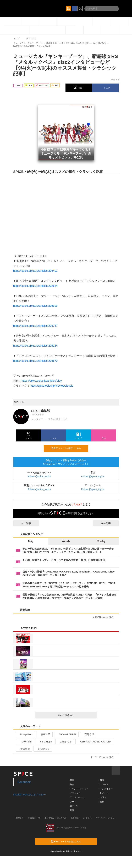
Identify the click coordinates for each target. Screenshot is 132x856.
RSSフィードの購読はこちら (68, 448)
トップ (16, 38)
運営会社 (20, 818)
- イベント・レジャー (79, 789)
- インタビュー (105, 789)
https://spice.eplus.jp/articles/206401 (35, 270)
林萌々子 (44, 734)
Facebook (24, 782)
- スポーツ (73, 806)
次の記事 (109, 523)
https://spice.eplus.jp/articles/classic (51, 385)
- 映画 (71, 810)
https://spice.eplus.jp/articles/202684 (35, 285)
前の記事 (23, 523)
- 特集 (101, 801)
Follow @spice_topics (39, 476)
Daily (31, 541)
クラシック (31, 38)
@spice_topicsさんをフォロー (29, 794)
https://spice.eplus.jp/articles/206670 (35, 360)
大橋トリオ (64, 741)
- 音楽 (71, 780)
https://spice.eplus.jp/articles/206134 (35, 345)
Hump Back (25, 734)
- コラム (102, 797)
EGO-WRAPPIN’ (66, 734)
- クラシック (74, 793)
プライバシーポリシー (106, 818)
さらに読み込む (76, 715)
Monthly (101, 541)
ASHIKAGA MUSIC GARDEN (94, 741)
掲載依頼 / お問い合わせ (56, 818)
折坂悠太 (23, 748)
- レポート (103, 793)
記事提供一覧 (34, 818)
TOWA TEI (24, 741)
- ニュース (103, 784)
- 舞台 (71, 784)
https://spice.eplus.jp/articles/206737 (35, 325)
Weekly (66, 541)
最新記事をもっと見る (104, 617)
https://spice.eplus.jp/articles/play (41, 380)
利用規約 (87, 818)
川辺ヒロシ (42, 748)
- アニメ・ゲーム (76, 797)
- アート (72, 801)
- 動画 (101, 780)
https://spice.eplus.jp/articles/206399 (35, 305)
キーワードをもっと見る (103, 757)
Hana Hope (44, 741)
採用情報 (75, 818)
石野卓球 (87, 734)
